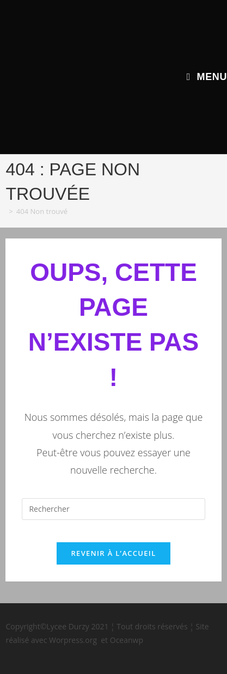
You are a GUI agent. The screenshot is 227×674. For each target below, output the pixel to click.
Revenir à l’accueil (113, 553)
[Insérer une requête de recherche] (113, 509)
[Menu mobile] (207, 76)
